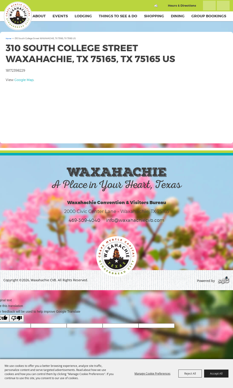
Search (209, 5)
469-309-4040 (84, 220)
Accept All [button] (216, 373)
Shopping (154, 16)
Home (8, 38)
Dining (178, 16)
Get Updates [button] (223, 5)
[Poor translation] (16, 318)
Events (60, 16)
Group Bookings (208, 16)
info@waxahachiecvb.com (135, 220)
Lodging (83, 16)
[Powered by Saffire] (224, 281)
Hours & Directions (182, 6)
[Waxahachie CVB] (17, 16)
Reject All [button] (190, 373)
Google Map (23, 80)
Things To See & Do (118, 16)
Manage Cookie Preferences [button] (152, 373)
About (39, 16)
